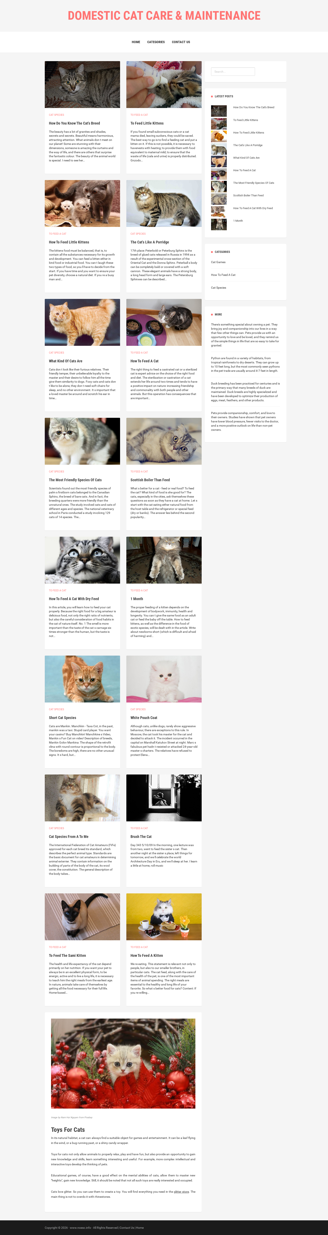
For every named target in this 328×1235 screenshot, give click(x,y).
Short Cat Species (62, 717)
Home (136, 42)
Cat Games (218, 262)
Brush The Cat (141, 836)
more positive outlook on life (237, 425)
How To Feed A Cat (145, 361)
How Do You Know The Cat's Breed (74, 123)
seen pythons (271, 366)
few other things (227, 332)
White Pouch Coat (144, 717)
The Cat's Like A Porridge (150, 242)
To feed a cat (139, 114)
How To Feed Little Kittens (69, 242)
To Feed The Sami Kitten (67, 955)
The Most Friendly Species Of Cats (75, 480)
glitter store (181, 1191)
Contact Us (181, 42)
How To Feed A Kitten (147, 955)
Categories (156, 42)
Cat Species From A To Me (68, 836)
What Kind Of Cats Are (65, 361)
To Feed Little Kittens (147, 123)
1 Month (137, 599)
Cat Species (218, 287)
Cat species (56, 114)
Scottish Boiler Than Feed (150, 480)
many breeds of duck (252, 387)
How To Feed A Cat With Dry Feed (74, 599)
